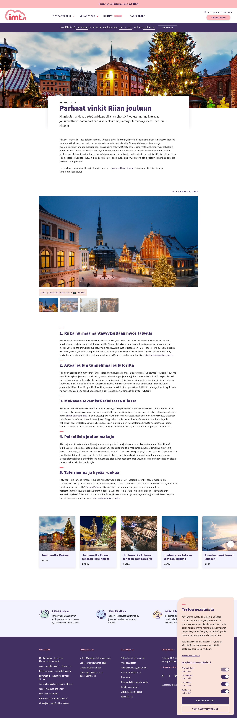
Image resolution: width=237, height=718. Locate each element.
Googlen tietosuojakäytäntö (196, 662)
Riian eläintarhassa (77, 415)
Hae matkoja (167, 28)
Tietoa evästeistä (191, 655)
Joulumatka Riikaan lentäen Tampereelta (137, 557)
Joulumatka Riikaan (55, 555)
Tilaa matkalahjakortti (131, 672)
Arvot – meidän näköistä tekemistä (55, 666)
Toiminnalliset (187, 675)
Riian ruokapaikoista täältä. (106, 497)
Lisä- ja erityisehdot (48, 693)
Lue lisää (187, 671)
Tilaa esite (125, 677)
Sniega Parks (92, 487)
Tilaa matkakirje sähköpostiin (134, 682)
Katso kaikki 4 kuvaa (185, 191)
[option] (57, 542)
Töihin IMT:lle (127, 696)
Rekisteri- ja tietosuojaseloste (53, 698)
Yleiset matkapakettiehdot (51, 688)
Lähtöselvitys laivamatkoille (93, 662)
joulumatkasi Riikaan (122, 167)
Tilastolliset (186, 682)
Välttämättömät (188, 668)
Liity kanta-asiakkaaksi (131, 691)
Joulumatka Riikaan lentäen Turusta (178, 557)
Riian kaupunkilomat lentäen (219, 557)
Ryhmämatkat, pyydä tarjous (134, 667)
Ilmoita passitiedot (129, 687)
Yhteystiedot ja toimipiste (133, 658)
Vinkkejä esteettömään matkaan (54, 703)
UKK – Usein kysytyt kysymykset (95, 658)
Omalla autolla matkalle (90, 667)
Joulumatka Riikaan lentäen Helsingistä (96, 557)
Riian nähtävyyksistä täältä (159, 355)
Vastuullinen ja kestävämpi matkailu (55, 684)
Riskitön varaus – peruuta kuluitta (55, 671)
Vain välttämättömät (205, 709)
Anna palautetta (128, 662)
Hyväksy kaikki (205, 700)
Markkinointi (186, 690)
